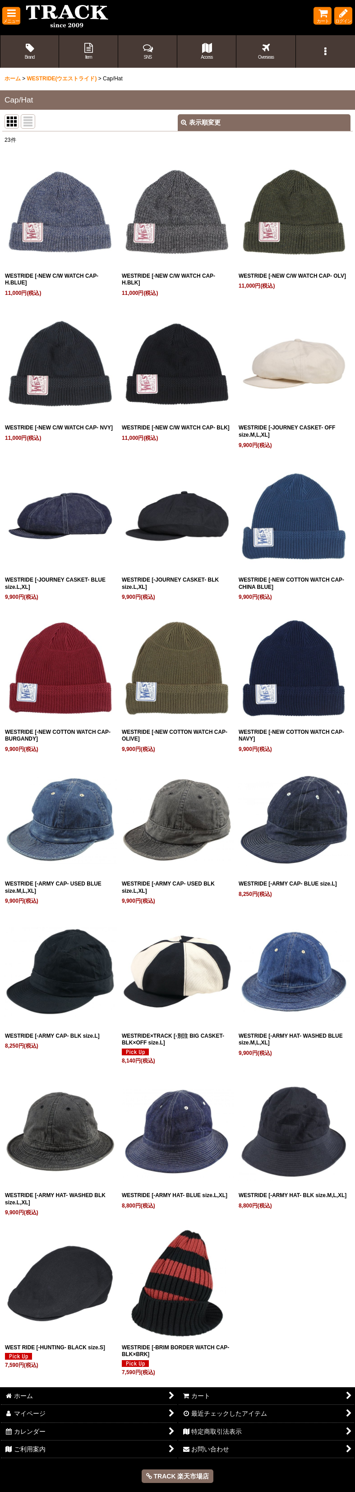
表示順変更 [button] (201, 122)
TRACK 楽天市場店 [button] (177, 1476)
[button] (11, 16)
